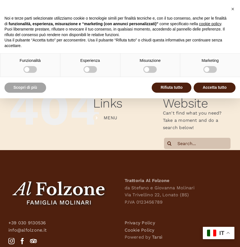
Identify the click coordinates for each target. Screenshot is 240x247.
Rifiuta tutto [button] (172, 87)
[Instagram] (11, 241)
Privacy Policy (140, 222)
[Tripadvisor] (33, 241)
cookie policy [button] (210, 24)
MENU (110, 117)
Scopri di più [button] (25, 87)
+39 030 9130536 (27, 222)
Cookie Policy (140, 230)
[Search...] (197, 143)
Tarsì (157, 237)
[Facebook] (22, 241)
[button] (232, 8)
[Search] (169, 143)
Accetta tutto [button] (215, 87)
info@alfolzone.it (27, 230)
